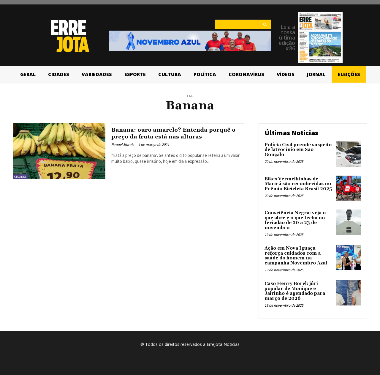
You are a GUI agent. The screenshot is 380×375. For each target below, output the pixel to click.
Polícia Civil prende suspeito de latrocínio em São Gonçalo (298, 149)
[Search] (265, 24)
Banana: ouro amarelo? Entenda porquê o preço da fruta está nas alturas (175, 133)
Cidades (20, 177)
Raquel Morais (122, 144)
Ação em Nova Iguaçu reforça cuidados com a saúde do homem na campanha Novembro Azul (296, 255)
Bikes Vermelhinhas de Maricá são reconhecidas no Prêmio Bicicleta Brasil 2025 (298, 184)
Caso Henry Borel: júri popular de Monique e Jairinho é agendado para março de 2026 (295, 291)
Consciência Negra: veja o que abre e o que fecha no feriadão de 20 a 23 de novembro (295, 220)
